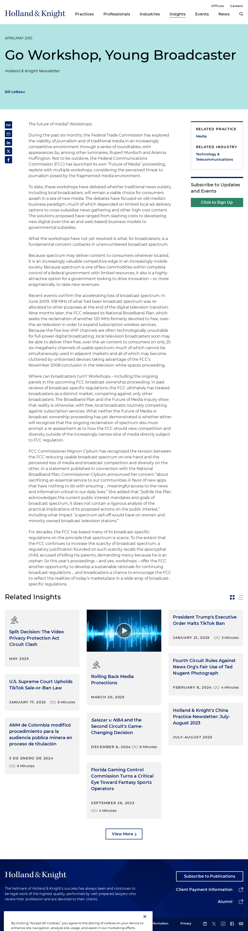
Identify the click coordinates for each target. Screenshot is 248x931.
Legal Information (155, 923)
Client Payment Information (204, 889)
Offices (217, 6)
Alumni (225, 901)
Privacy (185, 923)
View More (122, 834)
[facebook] (232, 924)
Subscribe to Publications (209, 876)
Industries (150, 14)
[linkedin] (205, 924)
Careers (236, 6)
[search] (241, 14)
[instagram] (223, 924)
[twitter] (214, 924)
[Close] (145, 922)
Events (202, 14)
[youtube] (241, 924)
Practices (84, 14)
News (224, 14)
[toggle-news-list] (241, 597)
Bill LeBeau (15, 92)
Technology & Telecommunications (214, 157)
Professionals (116, 14)
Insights (178, 14)
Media (201, 136)
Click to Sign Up (217, 202)
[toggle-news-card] (232, 597)
